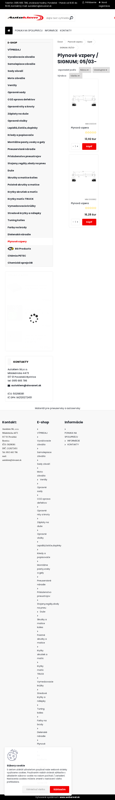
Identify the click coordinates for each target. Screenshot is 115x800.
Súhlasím (59, 789)
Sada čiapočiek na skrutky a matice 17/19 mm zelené (37, 312)
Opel (89, 41)
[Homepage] (9, 30)
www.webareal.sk (70, 797)
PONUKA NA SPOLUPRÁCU (29, 30)
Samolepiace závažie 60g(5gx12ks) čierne (36, 287)
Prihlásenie (90, 2)
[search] (71, 18)
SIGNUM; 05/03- (67, 47)
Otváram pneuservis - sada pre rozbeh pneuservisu (36, 338)
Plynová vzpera (70, 127)
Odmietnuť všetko (35, 789)
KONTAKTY (66, 30)
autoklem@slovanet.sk (26, 385)
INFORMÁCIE (51, 30)
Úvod (60, 41)
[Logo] (25, 18)
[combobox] (85, 70)
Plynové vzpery (75, 41)
